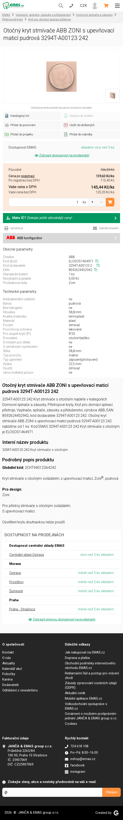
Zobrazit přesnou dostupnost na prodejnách (61, 619)
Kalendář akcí (12, 669)
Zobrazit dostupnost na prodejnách (61, 155)
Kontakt (8, 652)
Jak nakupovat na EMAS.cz (85, 652)
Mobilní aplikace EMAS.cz (83, 698)
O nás (6, 658)
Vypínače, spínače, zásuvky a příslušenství (43, 15)
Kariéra (7, 679)
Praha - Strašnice (22, 609)
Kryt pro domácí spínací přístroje (49, 19)
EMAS (6, 15)
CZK (83, 5)
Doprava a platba (77, 658)
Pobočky (8, 674)
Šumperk (16, 591)
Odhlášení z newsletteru (20, 690)
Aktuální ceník (75, 693)
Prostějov (16, 582)
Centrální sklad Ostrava (26, 555)
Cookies (71, 724)
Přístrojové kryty (12, 19)
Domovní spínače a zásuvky (94, 15)
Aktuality (8, 663)
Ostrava (15, 573)
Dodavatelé (10, 685)
